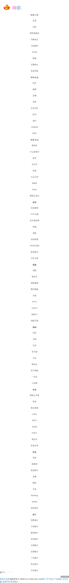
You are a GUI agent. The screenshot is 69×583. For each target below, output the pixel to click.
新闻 (34, 202)
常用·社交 (34, 77)
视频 (34, 265)
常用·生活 (34, 140)
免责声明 (6, 582)
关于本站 (50, 579)
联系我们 (14, 582)
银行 (34, 514)
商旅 (34, 452)
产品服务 (58, 579)
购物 (34, 327)
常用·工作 (34, 15)
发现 (34, 390)
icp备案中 (42, 579)
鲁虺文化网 (4, 579)
